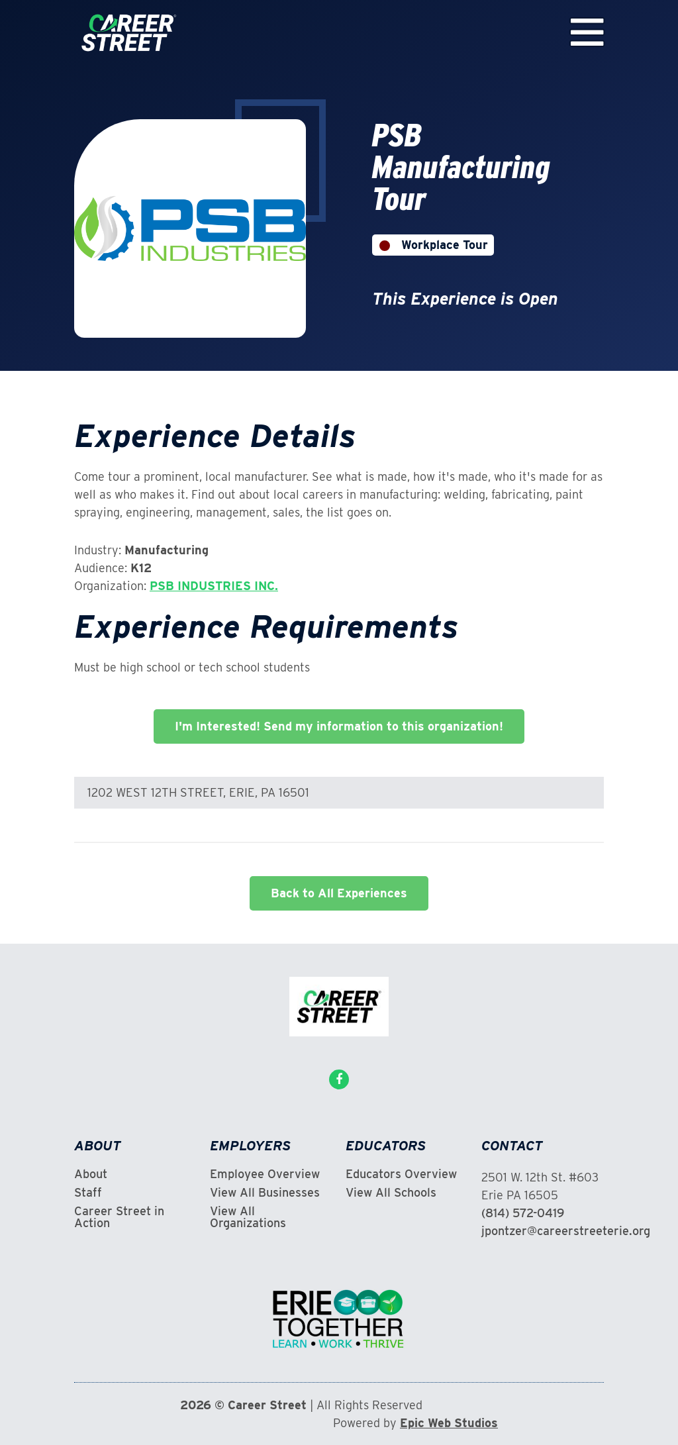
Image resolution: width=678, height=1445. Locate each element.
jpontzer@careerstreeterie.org (565, 1231)
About (90, 1174)
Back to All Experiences (339, 893)
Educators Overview (401, 1174)
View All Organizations (248, 1217)
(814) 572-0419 (522, 1213)
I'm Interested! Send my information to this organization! (339, 726)
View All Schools (391, 1193)
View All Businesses (265, 1193)
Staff (88, 1193)
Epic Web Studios (449, 1423)
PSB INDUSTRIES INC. (214, 586)
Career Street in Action (119, 1217)
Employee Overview (265, 1174)
